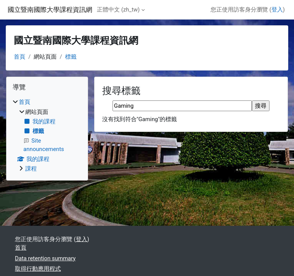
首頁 (19, 56)
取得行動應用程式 (38, 268)
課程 (31, 168)
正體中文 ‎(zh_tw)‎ (118, 9)
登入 (277, 9)
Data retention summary (45, 258)
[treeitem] (47, 135)
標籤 (71, 56)
